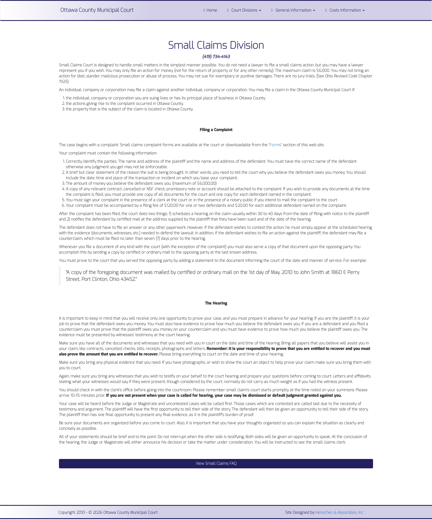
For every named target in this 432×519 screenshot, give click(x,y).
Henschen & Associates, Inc (339, 512)
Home (209, 10)
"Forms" (275, 145)
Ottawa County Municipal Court (97, 10)
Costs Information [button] (344, 10)
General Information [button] (292, 10)
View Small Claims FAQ (216, 463)
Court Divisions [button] (243, 10)
